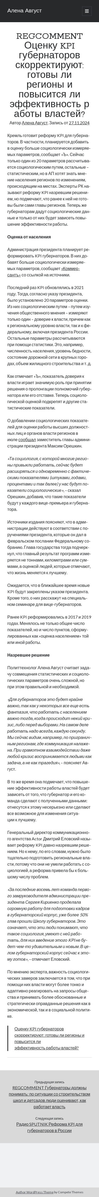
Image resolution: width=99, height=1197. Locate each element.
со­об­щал (27, 439)
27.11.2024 (79, 122)
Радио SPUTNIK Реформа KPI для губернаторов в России (49, 1127)
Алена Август (24, 11)
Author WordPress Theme (35, 1192)
